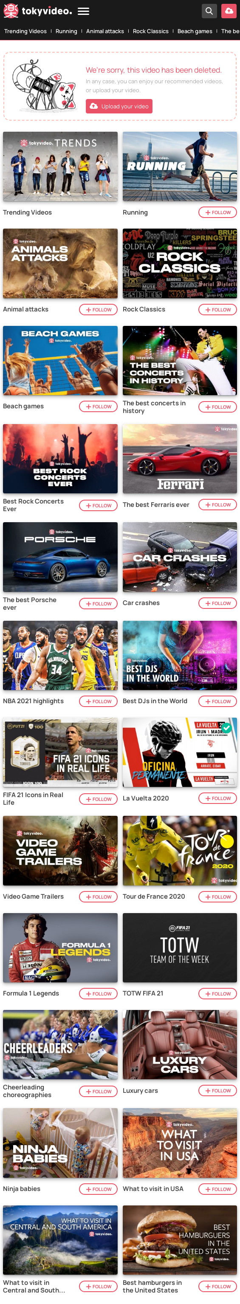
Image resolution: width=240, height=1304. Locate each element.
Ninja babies (21, 1189)
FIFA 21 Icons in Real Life (33, 798)
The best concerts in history (154, 407)
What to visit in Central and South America (31, 1286)
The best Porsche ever (29, 603)
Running (66, 31)
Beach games (195, 31)
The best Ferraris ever (156, 505)
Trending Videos (25, 31)
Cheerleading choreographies (27, 1091)
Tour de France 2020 (154, 896)
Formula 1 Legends (31, 993)
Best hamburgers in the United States (152, 1286)
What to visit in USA (153, 1189)
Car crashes (141, 603)
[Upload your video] (229, 11)
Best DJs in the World (155, 701)
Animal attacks (105, 31)
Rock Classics (151, 31)
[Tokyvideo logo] (37, 12)
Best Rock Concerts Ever (33, 505)
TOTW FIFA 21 (143, 993)
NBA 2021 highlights (33, 701)
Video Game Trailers (33, 896)
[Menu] (83, 12)
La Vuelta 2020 (146, 798)
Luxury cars (140, 1091)
